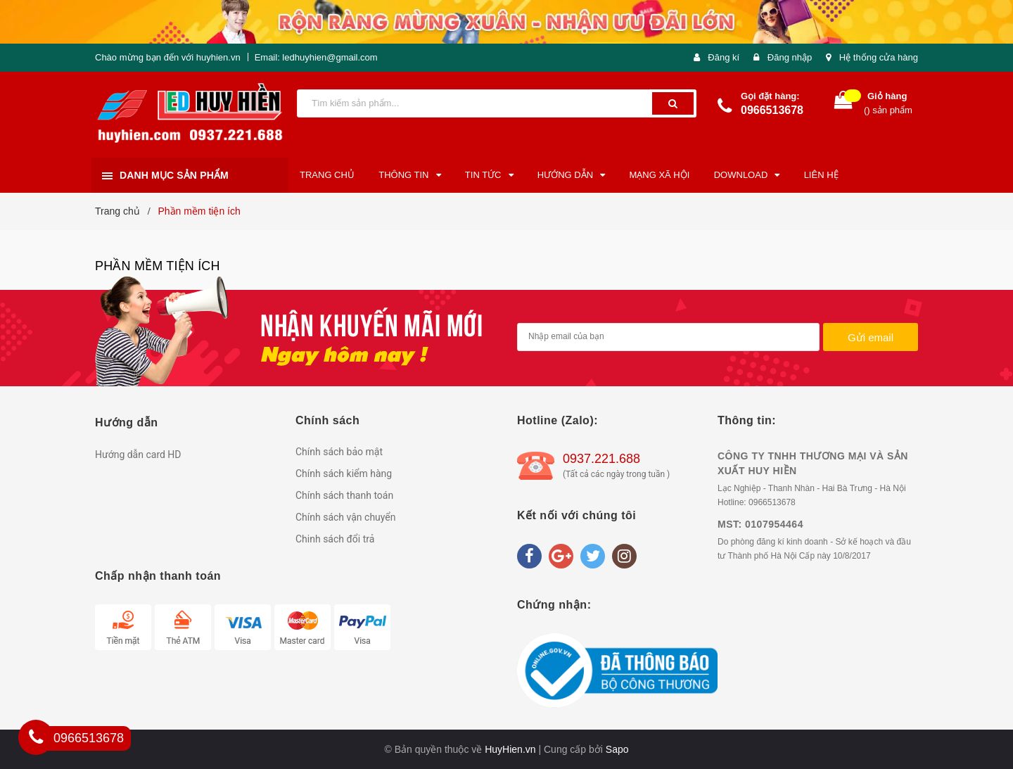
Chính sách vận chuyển (345, 517)
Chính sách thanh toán (344, 495)
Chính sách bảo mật (339, 451)
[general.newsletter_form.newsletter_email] (668, 337)
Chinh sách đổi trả (334, 539)
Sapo (617, 749)
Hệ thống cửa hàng (878, 57)
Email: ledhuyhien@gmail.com (316, 57)
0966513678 (772, 110)
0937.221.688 (601, 459)
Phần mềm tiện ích (157, 266)
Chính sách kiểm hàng (343, 473)
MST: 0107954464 (760, 524)
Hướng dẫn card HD (138, 454)
